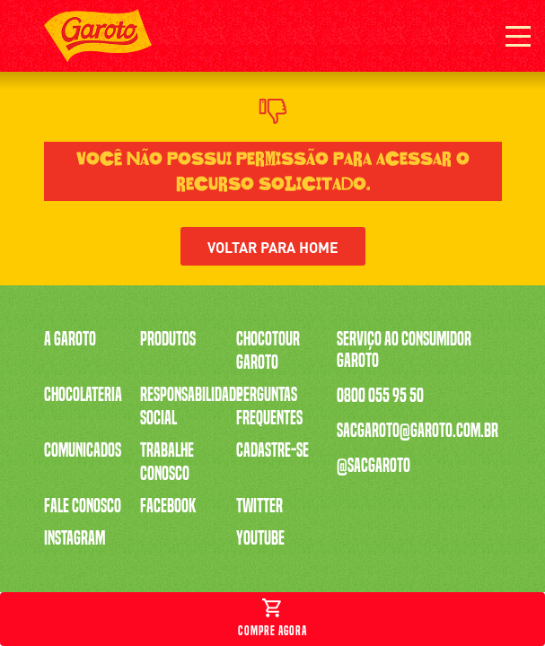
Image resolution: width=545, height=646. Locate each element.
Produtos (168, 339)
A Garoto (70, 339)
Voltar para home (272, 246)
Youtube (260, 538)
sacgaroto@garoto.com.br (417, 430)
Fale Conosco (82, 506)
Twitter (259, 506)
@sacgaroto (373, 465)
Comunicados (82, 450)
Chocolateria (83, 395)
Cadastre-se (272, 450)
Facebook (168, 506)
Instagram (74, 538)
